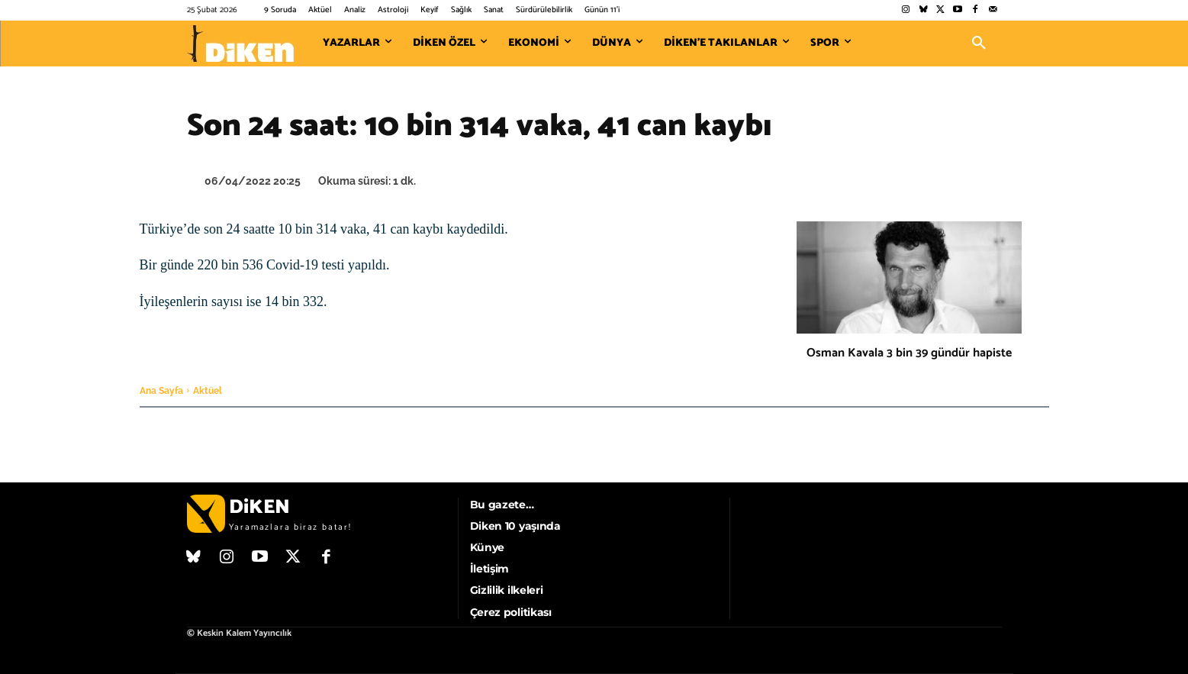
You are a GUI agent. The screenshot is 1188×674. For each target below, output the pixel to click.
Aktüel (207, 390)
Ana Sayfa (161, 390)
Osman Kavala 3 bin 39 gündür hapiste (909, 353)
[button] (979, 43)
